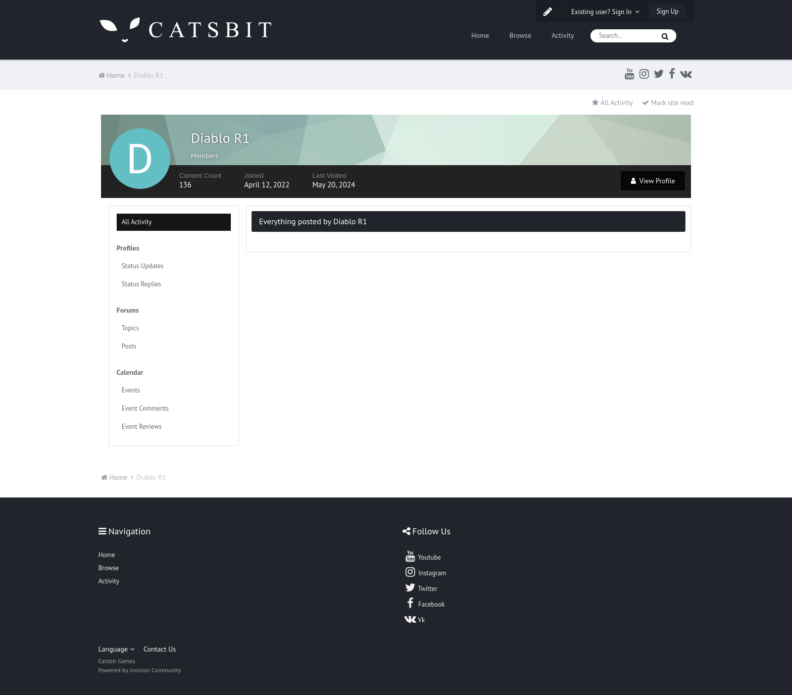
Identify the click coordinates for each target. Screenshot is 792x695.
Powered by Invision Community (139, 670)
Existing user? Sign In (605, 12)
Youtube (422, 556)
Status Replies (141, 284)
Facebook (424, 603)
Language (116, 649)
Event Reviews (142, 426)
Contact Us (159, 649)
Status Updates (143, 266)
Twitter (420, 587)
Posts (129, 346)
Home (480, 35)
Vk (414, 618)
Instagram (425, 571)
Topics (130, 328)
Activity (563, 35)
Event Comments (145, 408)
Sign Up (667, 11)
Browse (520, 35)
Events (131, 390)
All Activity (137, 222)
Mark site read (668, 102)
